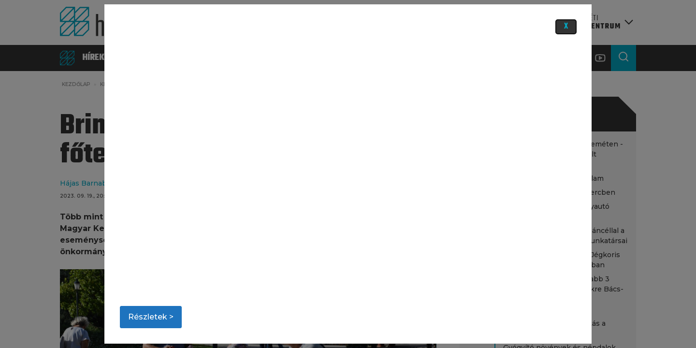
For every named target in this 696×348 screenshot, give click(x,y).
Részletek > (151, 316)
